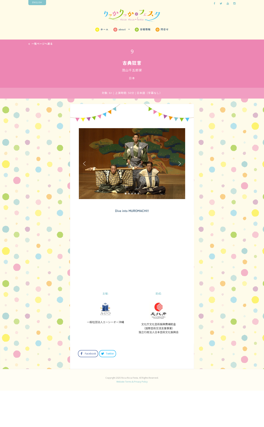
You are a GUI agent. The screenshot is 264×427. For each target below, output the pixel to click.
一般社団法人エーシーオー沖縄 (105, 357)
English (37, 2)
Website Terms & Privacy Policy (132, 417)
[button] (84, 163)
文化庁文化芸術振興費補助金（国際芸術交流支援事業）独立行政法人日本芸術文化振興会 (158, 363)
